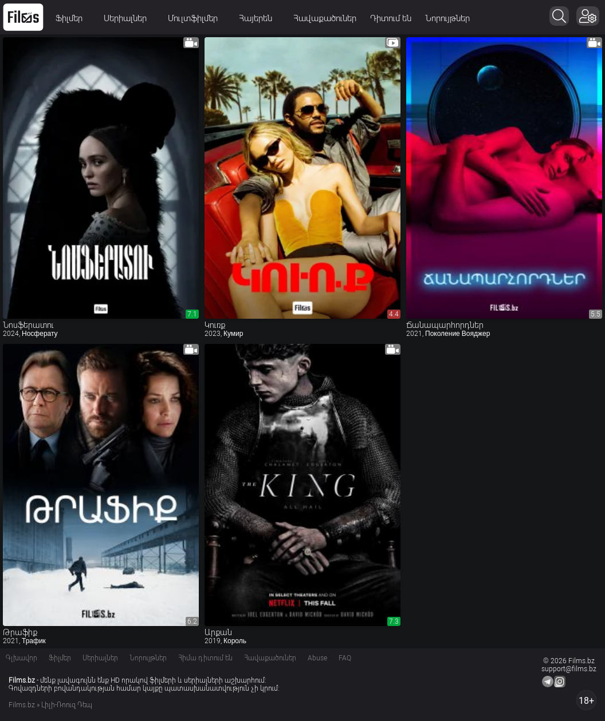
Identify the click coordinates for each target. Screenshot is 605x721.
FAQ (345, 658)
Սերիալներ (129, 18)
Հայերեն (259, 18)
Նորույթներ (447, 18)
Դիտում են (390, 18)
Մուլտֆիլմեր (196, 18)
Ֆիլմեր (73, 18)
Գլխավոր (21, 658)
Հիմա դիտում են (205, 658)
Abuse (317, 658)
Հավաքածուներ (324, 18)
